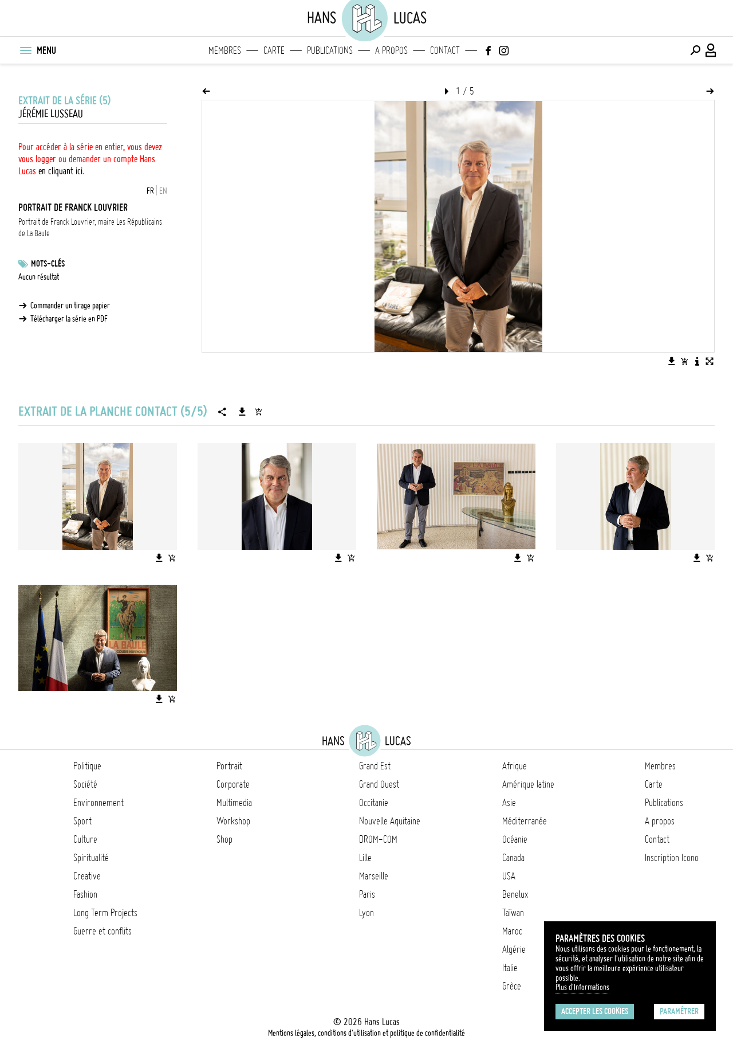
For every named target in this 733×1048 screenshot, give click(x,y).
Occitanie (373, 802)
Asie (509, 802)
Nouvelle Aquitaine (389, 821)
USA (508, 876)
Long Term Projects (105, 912)
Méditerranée (524, 821)
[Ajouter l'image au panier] (684, 361)
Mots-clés (48, 264)
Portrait (229, 766)
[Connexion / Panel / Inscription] (711, 50)
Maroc (512, 931)
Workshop (233, 821)
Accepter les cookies (594, 1011)
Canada (513, 857)
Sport (82, 821)
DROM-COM (378, 839)
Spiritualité (91, 857)
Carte (274, 50)
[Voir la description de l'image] (697, 361)
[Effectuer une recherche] (695, 50)
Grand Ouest (379, 784)
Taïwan (513, 912)
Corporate (233, 784)
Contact (445, 50)
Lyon (366, 912)
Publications (330, 50)
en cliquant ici (60, 171)
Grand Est (375, 766)
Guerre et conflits (102, 931)
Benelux (515, 894)
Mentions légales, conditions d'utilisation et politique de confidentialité (366, 1033)
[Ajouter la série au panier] (258, 411)
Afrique (514, 766)
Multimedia (234, 802)
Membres (224, 50)
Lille (365, 857)
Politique (87, 766)
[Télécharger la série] (242, 411)
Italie (510, 967)
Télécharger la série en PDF (69, 319)
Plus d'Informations (582, 987)
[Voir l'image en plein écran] (709, 361)
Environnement (98, 802)
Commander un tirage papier (70, 305)
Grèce (511, 986)
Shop (224, 839)
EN (163, 191)
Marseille (373, 876)
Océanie (514, 839)
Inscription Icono (672, 857)
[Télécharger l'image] (672, 361)
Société (85, 784)
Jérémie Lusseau (50, 113)
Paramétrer (679, 1011)
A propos (391, 50)
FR (150, 191)
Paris (367, 894)
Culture (85, 839)
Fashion (85, 894)
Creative (87, 876)
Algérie (514, 949)
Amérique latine (528, 784)
